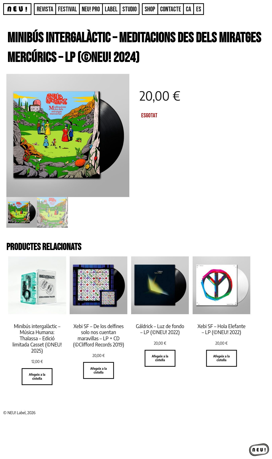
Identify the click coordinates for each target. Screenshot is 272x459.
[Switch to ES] (198, 9)
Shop (150, 9)
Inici (17, 11)
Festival (67, 9)
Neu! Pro (91, 9)
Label (111, 9)
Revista (45, 9)
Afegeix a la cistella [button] (37, 376)
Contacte (170, 9)
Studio (129, 9)
